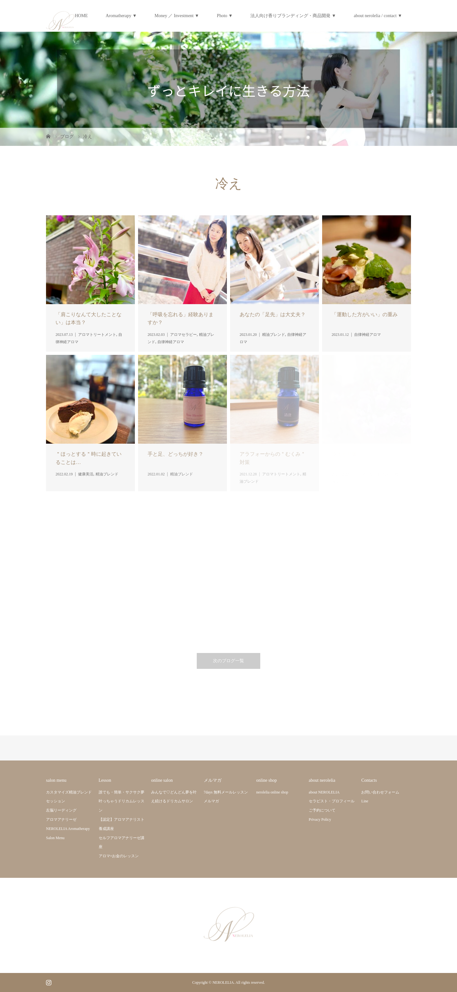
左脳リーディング (61, 810)
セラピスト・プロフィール (331, 801)
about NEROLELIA (324, 792)
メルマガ (211, 801)
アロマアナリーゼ (61, 819)
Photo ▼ (225, 15)
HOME (81, 15)
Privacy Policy (320, 819)
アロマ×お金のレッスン (119, 856)
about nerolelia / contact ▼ (378, 15)
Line (364, 801)
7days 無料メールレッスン (226, 792)
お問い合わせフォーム (380, 792)
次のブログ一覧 (228, 660)
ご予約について (322, 810)
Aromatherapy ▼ (121, 15)
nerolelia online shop (272, 792)
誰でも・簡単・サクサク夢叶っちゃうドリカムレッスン (121, 801)
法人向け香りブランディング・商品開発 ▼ (293, 15)
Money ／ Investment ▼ (177, 15)
